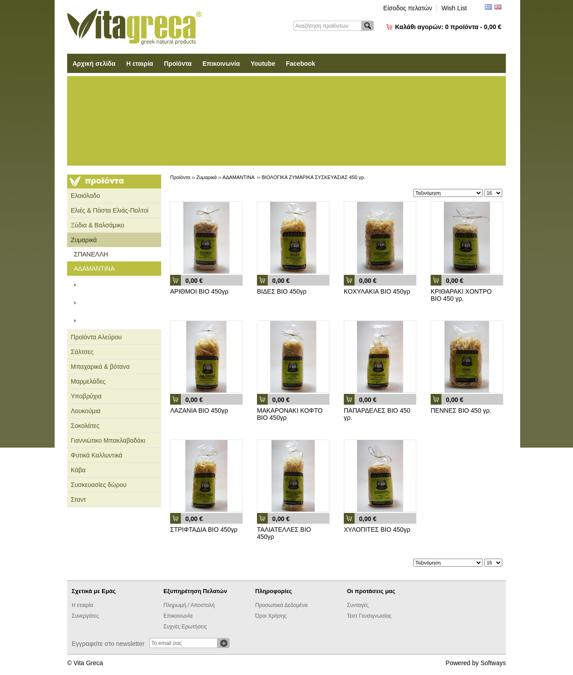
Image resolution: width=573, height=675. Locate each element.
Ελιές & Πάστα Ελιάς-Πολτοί (110, 210)
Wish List (454, 8)
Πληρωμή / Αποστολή (188, 605)
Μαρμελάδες (88, 381)
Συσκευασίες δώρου (99, 484)
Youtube (263, 63)
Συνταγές (358, 605)
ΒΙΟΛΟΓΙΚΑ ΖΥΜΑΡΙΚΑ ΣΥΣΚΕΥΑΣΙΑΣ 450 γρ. (115, 320)
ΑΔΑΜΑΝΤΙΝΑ (94, 268)
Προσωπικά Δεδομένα (281, 605)
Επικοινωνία (221, 63)
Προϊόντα (178, 63)
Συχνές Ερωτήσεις (185, 627)
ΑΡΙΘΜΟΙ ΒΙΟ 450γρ (199, 291)
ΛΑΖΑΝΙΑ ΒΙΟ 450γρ (199, 410)
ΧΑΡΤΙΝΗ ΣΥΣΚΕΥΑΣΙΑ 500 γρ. (120, 285)
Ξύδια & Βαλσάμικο (97, 225)
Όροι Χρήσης (270, 616)
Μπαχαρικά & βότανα (100, 366)
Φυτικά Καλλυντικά (96, 455)
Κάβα (78, 470)
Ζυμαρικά (84, 240)
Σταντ (78, 499)
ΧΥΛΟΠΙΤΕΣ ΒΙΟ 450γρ (377, 529)
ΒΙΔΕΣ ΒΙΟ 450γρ (282, 291)
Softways (493, 662)
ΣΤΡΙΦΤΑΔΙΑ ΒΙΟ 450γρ (203, 529)
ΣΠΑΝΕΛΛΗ (91, 254)
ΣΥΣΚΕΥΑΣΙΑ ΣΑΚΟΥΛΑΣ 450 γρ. (117, 302)
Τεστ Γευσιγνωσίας (369, 616)
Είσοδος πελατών (407, 8)
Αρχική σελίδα (94, 63)
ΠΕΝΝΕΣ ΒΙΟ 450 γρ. (461, 410)
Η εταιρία (139, 63)
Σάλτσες (82, 351)
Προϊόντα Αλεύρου (96, 337)
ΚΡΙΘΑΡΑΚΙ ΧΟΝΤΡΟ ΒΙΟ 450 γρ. (461, 295)
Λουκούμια (85, 410)
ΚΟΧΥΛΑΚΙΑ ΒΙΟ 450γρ (377, 291)
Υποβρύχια (86, 396)
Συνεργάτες (85, 616)
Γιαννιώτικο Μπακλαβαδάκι (108, 440)
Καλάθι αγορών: (448, 26)
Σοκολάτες (85, 425)
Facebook (300, 63)
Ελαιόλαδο (85, 195)
